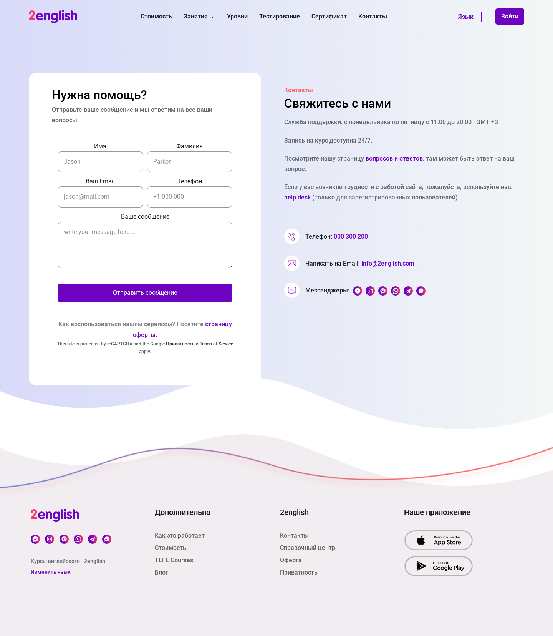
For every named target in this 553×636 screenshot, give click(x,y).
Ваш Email (100, 181)
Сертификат (329, 16)
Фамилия (189, 146)
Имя (100, 146)
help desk (297, 197)
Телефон (189, 181)
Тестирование (279, 16)
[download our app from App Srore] (438, 539)
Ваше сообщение (145, 216)
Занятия (199, 16)
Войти (509, 16)
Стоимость (156, 16)
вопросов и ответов (394, 158)
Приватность (180, 344)
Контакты (372, 16)
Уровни (237, 16)
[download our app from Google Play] (438, 565)
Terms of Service (216, 344)
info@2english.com (387, 263)
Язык (466, 16)
